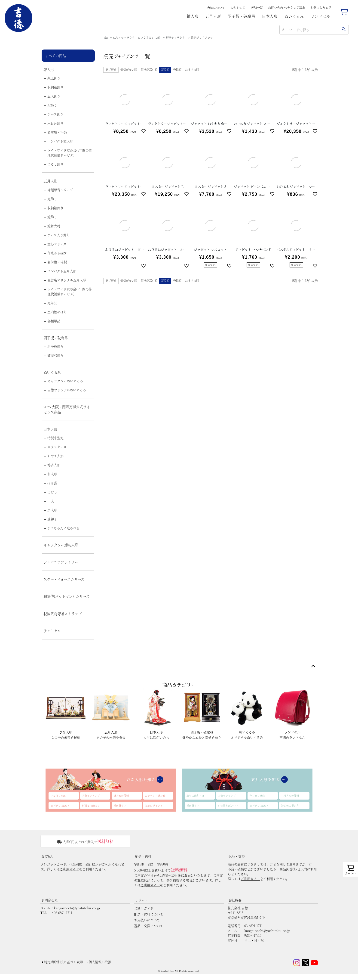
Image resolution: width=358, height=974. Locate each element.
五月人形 (213, 16)
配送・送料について (148, 914)
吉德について (216, 7)
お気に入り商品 (320, 7)
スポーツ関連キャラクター (171, 38)
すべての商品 (55, 55)
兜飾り (52, 198)
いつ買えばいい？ (228, 805)
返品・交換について (148, 925)
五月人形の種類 (290, 795)
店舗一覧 (257, 7)
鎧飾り (52, 216)
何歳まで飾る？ (91, 805)
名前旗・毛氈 (57, 132)
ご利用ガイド (69, 869)
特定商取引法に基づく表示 (63, 961)
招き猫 (52, 483)
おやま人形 (55, 455)
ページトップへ (313, 666)
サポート (141, 900)
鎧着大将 (53, 225)
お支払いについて (147, 920)
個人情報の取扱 (100, 961)
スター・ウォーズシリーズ (63, 579)
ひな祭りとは (58, 795)
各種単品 (53, 321)
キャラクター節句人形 (60, 544)
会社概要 (235, 900)
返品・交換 (237, 856)
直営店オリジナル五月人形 (66, 280)
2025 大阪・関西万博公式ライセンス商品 (66, 409)
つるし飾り (55, 164)
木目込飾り (55, 123)
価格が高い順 (149, 69)
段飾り (52, 105)
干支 (50, 501)
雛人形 (193, 16)
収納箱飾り (55, 87)
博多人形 (53, 464)
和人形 (52, 473)
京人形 (52, 510)
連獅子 (52, 519)
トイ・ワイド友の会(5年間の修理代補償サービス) (69, 152)
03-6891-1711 (63, 912)
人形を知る (237, 7)
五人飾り (53, 96)
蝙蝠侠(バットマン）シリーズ (66, 596)
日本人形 (270, 16)
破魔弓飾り (55, 355)
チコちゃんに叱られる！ (65, 528)
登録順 (177, 69)
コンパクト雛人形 (60, 141)
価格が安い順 (128, 69)
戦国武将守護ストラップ (62, 613)
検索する (343, 29)
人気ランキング (91, 795)
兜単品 (52, 303)
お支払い (47, 856)
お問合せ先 (49, 900)
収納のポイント (154, 805)
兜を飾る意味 (257, 795)
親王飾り (53, 78)
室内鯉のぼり (57, 312)
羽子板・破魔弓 (241, 16)
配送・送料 (143, 856)
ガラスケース (57, 446)
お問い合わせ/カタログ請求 (286, 7)
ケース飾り (55, 114)
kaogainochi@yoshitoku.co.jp (77, 908)
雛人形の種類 (121, 795)
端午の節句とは (195, 795)
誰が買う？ (119, 805)
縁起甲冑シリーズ (60, 189)
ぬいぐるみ (294, 16)
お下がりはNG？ (60, 805)
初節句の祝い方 (290, 805)
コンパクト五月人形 (61, 271)
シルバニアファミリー (60, 562)
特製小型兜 (55, 437)
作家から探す (57, 253)
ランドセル (320, 16)
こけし (52, 492)
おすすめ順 (192, 69)
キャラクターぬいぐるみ (136, 38)
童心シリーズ (57, 244)
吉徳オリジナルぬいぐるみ (66, 390)
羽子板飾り (55, 346)
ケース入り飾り (58, 235)
